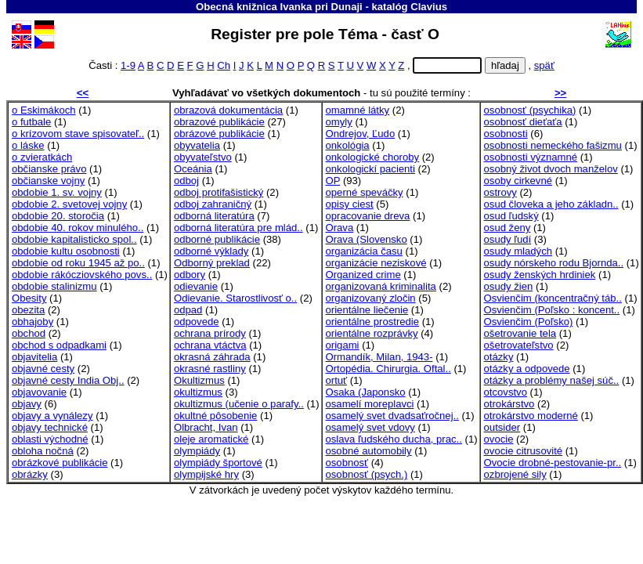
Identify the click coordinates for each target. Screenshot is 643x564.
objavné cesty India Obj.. (68, 380)
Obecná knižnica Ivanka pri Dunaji (279, 7)
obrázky (30, 474)
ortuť (337, 380)
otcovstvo (505, 392)
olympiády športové (218, 462)
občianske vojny (48, 180)
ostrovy (500, 192)
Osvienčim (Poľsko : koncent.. (552, 310)
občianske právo (49, 169)
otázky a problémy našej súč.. (552, 380)
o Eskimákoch (44, 110)
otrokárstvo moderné (531, 415)
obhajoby (32, 321)
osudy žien (508, 286)
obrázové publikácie (219, 133)
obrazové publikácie (219, 122)
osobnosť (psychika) (530, 110)
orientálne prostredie (373, 321)
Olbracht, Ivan (206, 427)
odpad (188, 310)
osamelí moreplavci (370, 404)
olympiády (197, 451)
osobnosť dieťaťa (523, 122)
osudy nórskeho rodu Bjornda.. (554, 263)
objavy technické (50, 427)
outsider (502, 427)
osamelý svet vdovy (370, 427)
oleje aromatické (211, 439)
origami (342, 345)
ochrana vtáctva (210, 345)
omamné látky (358, 110)
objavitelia (34, 357)
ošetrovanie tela (520, 333)
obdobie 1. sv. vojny (57, 192)
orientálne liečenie (367, 310)
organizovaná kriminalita (381, 286)
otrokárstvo (509, 404)
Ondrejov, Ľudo (361, 133)
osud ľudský (511, 216)
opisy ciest (350, 204)
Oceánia (193, 169)
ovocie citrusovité (523, 451)
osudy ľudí (508, 239)
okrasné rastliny (210, 368)
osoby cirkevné (518, 180)
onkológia (348, 145)
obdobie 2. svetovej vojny (69, 204)
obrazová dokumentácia (228, 110)
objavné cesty (43, 368)
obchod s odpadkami (59, 345)
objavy (27, 404)
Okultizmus (199, 380)
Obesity (29, 298)
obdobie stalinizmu (54, 286)
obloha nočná (43, 451)
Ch (223, 65)
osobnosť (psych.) (367, 474)
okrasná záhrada (212, 357)
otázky (499, 357)
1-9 (128, 65)
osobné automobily (369, 451)
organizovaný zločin (371, 298)
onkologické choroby (373, 157)
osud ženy (507, 227)
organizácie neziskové (376, 263)
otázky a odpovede (527, 368)
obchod (28, 333)
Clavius (428, 7)
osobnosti (506, 133)
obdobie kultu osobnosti (66, 251)
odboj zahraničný (212, 204)
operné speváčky (364, 192)
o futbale (31, 122)
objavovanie (39, 392)
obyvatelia (197, 145)
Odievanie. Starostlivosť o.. (235, 298)
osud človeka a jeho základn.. (551, 204)
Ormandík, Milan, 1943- (379, 357)
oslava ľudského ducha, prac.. (394, 439)
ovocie (499, 439)
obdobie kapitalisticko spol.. (74, 239)
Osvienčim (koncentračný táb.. (553, 298)
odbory (189, 274)
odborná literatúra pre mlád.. (238, 227)
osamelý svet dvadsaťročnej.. (392, 415)
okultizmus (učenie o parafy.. (239, 404)
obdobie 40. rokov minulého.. (77, 227)
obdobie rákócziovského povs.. (82, 274)
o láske (28, 145)
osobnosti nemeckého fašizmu (553, 145)
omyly (339, 122)
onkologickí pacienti (370, 169)
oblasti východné (50, 439)
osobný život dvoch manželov (551, 169)
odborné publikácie (217, 239)
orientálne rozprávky (372, 333)
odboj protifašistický (218, 192)
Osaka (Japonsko (366, 392)
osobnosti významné (531, 157)
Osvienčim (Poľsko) (528, 321)
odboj (186, 180)
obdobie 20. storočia (58, 216)
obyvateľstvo (203, 157)
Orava (340, 227)
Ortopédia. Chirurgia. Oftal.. (388, 368)
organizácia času (364, 251)
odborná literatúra (214, 216)
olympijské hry (206, 474)
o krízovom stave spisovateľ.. (78, 133)
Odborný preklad (212, 263)
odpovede (196, 321)
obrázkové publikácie (59, 462)
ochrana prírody (210, 333)
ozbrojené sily (515, 474)
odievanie (196, 286)
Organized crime (363, 274)
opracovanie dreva (368, 216)
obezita (28, 310)
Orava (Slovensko (366, 239)
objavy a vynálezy (52, 415)
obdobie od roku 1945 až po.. (78, 263)
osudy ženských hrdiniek (540, 274)
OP (333, 180)
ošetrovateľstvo (519, 345)
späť (544, 65)
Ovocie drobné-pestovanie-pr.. (553, 462)
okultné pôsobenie (215, 415)
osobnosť (347, 462)
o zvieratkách (42, 157)
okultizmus (198, 392)
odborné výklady (211, 251)
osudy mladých (518, 251)
